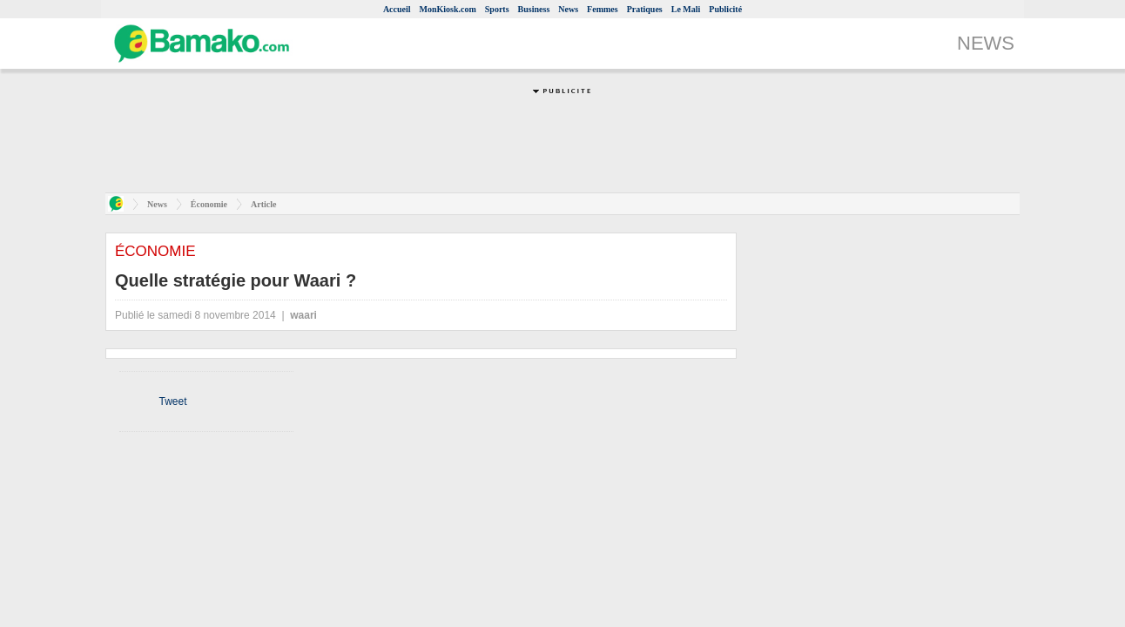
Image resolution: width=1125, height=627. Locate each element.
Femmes (602, 9)
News (568, 9)
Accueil (397, 9)
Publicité (725, 9)
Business (534, 9)
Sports (497, 9)
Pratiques (645, 9)
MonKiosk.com (448, 9)
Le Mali (686, 9)
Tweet (172, 401)
